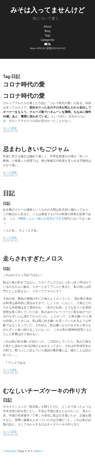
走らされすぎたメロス (33, 258)
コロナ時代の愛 (24, 84)
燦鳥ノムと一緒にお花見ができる (42, 218)
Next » (39, 451)
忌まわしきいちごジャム (36, 149)
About (47, 26)
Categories (47, 40)
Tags (47, 35)
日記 (9, 193)
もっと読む (10, 128)
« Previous (9, 451)
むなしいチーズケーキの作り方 (45, 390)
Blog (47, 31)
